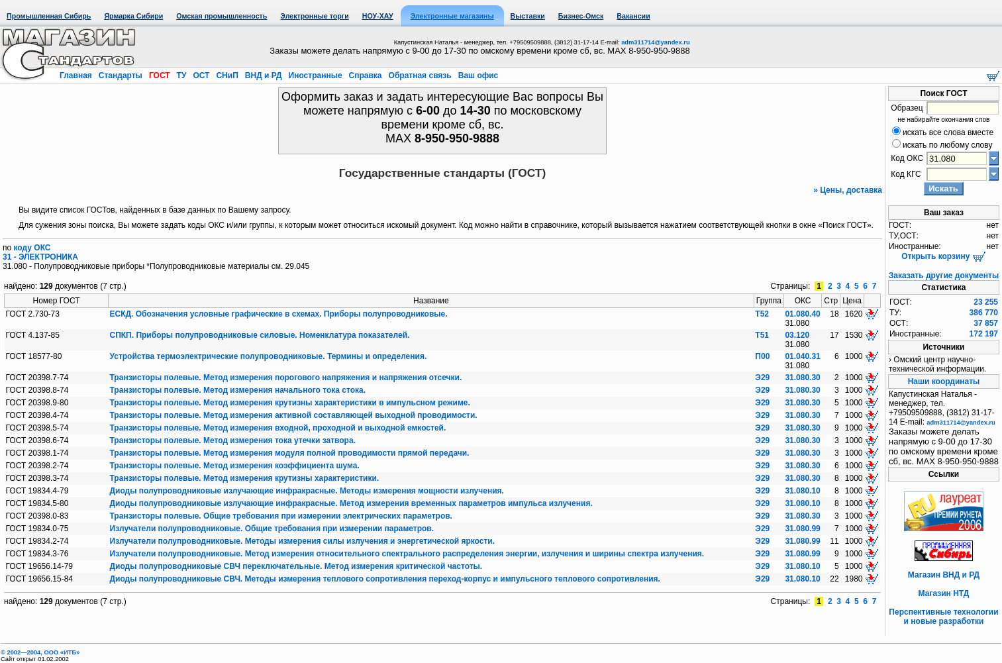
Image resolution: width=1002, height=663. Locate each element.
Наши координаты (944, 381)
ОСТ (201, 75)
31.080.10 (802, 490)
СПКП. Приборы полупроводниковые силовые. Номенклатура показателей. (260, 335)
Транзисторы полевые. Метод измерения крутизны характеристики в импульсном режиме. (290, 402)
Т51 (762, 335)
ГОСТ (159, 75)
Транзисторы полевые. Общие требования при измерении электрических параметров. (281, 516)
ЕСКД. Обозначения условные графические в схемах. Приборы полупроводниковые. (279, 314)
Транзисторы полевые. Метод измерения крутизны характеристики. (244, 478)
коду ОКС (32, 247)
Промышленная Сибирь (49, 16)
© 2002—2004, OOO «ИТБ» (40, 652)
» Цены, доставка (847, 190)
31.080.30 (802, 377)
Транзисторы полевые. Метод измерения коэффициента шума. (235, 465)
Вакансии (633, 16)
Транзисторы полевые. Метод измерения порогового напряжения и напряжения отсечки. (286, 377)
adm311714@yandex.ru (655, 42)
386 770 (984, 312)
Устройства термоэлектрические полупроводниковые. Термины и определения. (268, 356)
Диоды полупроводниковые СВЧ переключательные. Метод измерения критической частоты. (296, 566)
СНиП (227, 75)
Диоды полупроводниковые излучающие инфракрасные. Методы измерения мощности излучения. (307, 490)
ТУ (181, 75)
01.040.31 (802, 356)
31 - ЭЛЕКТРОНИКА (40, 257)
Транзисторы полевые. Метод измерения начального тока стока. (238, 390)
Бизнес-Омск (581, 16)
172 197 (984, 333)
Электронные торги (314, 16)
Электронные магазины (452, 16)
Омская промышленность (221, 16)
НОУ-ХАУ (377, 16)
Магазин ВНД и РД (943, 575)
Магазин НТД (944, 593)
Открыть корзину (943, 256)
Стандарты (120, 75)
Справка (365, 75)
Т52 (762, 314)
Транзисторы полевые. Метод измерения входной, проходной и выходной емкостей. (278, 428)
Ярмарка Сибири (133, 16)
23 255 (986, 302)
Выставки (528, 16)
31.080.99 (802, 528)
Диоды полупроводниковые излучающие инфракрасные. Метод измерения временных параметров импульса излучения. (351, 503)
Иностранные (315, 75)
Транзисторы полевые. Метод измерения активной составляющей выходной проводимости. (293, 415)
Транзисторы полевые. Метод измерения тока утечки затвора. (233, 440)
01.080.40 (802, 314)
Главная (77, 75)
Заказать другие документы (944, 275)
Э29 (762, 377)
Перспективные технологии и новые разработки (943, 616)
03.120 (797, 335)
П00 (762, 356)
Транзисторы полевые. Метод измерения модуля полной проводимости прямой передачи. (290, 453)
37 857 (986, 323)
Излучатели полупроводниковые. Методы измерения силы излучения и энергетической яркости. (302, 541)
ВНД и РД (262, 75)
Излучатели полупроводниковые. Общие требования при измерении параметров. (272, 528)
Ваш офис (477, 75)
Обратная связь (420, 75)
